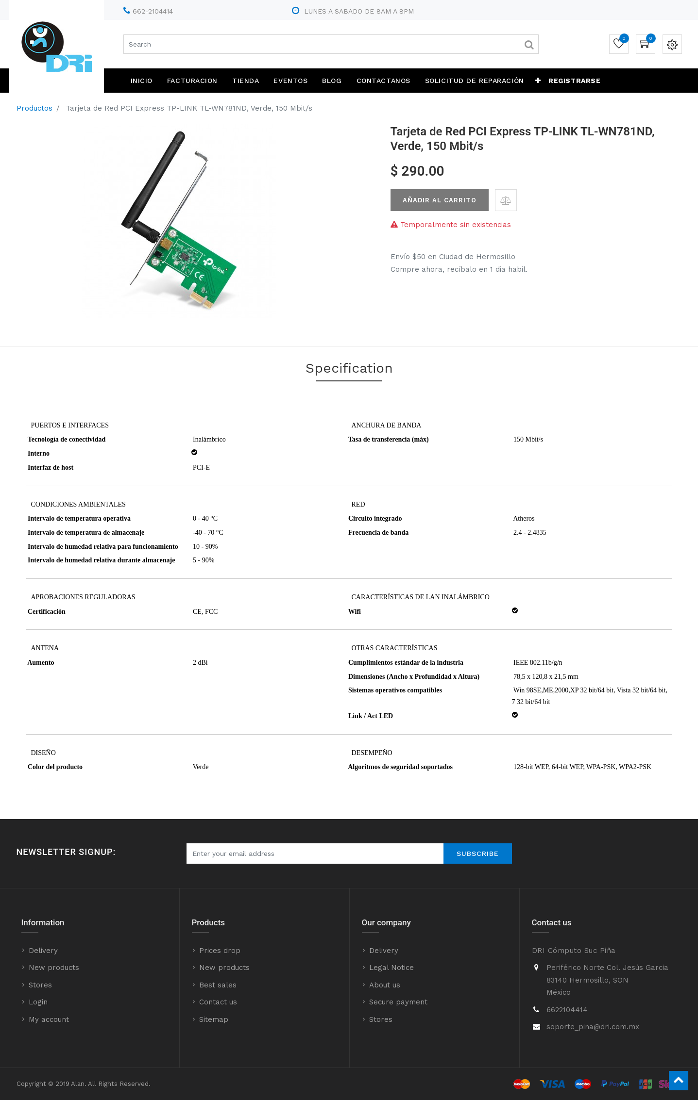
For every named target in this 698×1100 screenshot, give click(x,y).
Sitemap (213, 1019)
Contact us (218, 1002)
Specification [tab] (349, 368)
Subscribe (478, 853)
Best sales (218, 985)
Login (38, 1002)
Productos (34, 108)
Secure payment (398, 1002)
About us (384, 985)
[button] (538, 80)
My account (49, 1019)
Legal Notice (391, 967)
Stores (40, 985)
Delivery (43, 950)
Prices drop (219, 950)
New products (54, 967)
